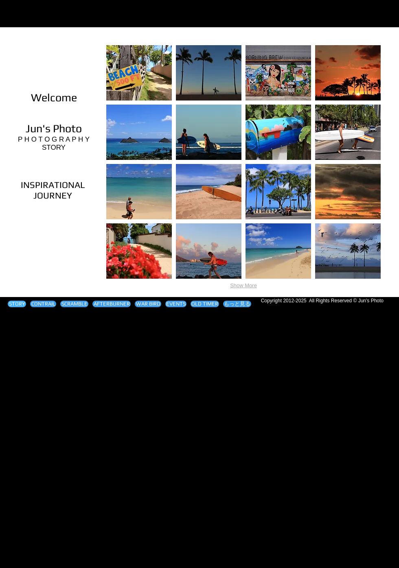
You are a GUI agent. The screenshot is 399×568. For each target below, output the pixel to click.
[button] (139, 72)
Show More (243, 285)
